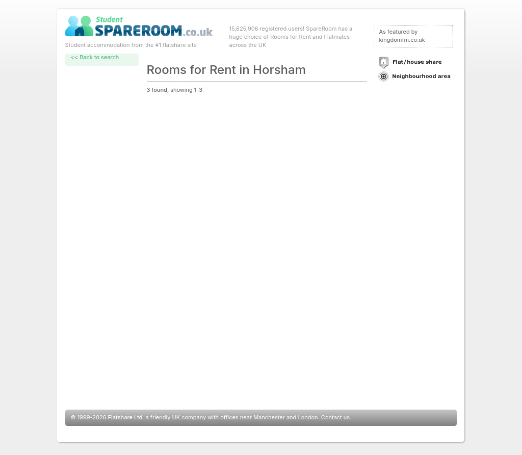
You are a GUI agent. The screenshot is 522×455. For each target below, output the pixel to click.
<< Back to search (95, 57)
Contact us (335, 417)
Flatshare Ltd (125, 417)
